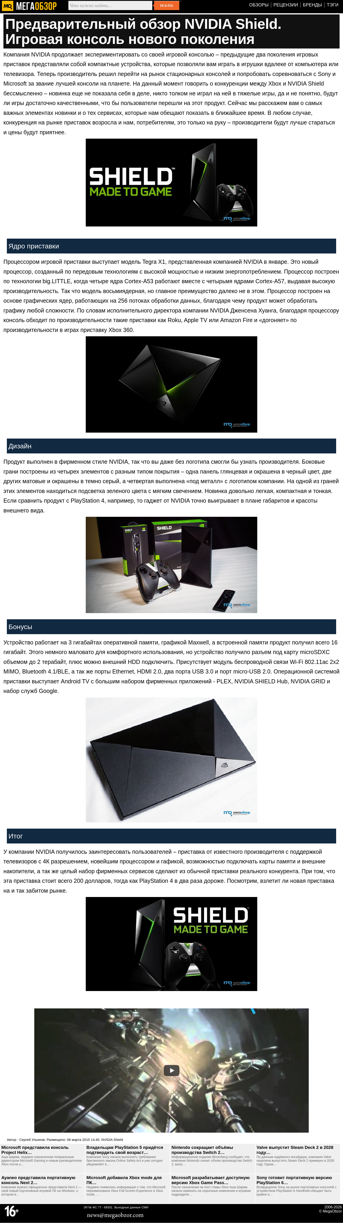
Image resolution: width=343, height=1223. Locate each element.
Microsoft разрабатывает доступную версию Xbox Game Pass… (211, 1180)
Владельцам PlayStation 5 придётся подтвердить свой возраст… (124, 1150)
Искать (166, 5)
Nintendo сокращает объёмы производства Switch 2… (202, 1150)
